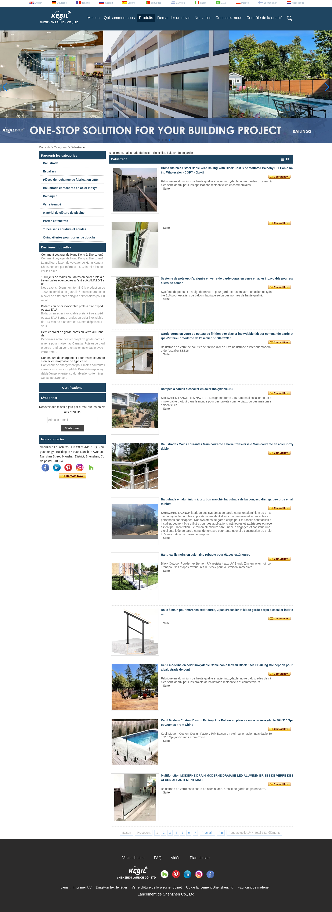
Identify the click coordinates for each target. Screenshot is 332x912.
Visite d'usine (133, 858)
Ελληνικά (180, 2)
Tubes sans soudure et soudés (64, 229)
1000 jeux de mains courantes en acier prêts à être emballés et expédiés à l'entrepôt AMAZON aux (72, 280)
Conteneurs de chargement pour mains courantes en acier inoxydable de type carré (73, 359)
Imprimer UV (82, 887)
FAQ (158, 858)
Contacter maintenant (72, 476)
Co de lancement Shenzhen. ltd (209, 887)
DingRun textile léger (111, 887)
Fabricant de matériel (253, 887)
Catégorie (60, 147)
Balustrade (50, 163)
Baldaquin (50, 196)
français (86, 2)
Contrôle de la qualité (264, 18)
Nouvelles (203, 18)
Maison (93, 18)
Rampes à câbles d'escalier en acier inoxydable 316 (197, 389)
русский (109, 2)
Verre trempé (52, 204)
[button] (159, 140)
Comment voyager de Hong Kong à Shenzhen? (72, 254)
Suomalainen (270, 2)
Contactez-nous (229, 18)
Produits (146, 18)
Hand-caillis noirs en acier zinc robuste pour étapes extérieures (205, 554)
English (38, 2)
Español (132, 2)
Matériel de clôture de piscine (63, 212)
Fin (221, 832)
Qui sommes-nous (119, 18)
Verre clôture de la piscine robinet (156, 887)
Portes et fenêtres (55, 221)
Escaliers (49, 171)
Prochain (207, 832)
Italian (203, 2)
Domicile (44, 147)
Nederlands (298, 2)
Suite (166, 188)
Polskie (245, 2)
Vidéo (176, 858)
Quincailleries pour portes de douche (69, 237)
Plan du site (200, 858)
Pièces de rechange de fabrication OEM (70, 179)
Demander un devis (173, 18)
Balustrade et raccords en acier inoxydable (73, 188)
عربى (224, 2)
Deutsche (62, 2)
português (156, 2)
